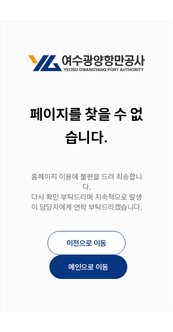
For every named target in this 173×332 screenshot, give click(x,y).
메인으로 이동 (88, 267)
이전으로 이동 (86, 243)
